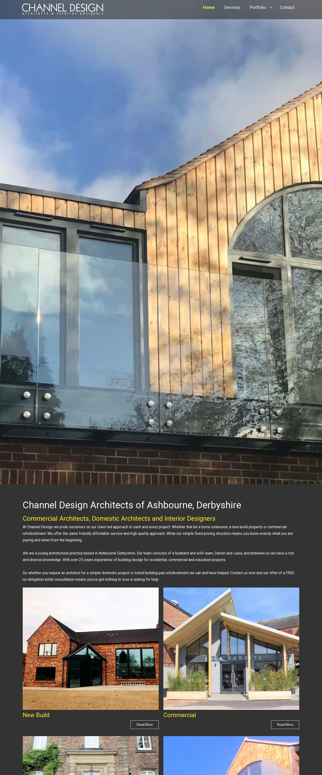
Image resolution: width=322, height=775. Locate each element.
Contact (287, 7)
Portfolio (258, 7)
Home (209, 7)
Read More (145, 724)
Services (232, 7)
